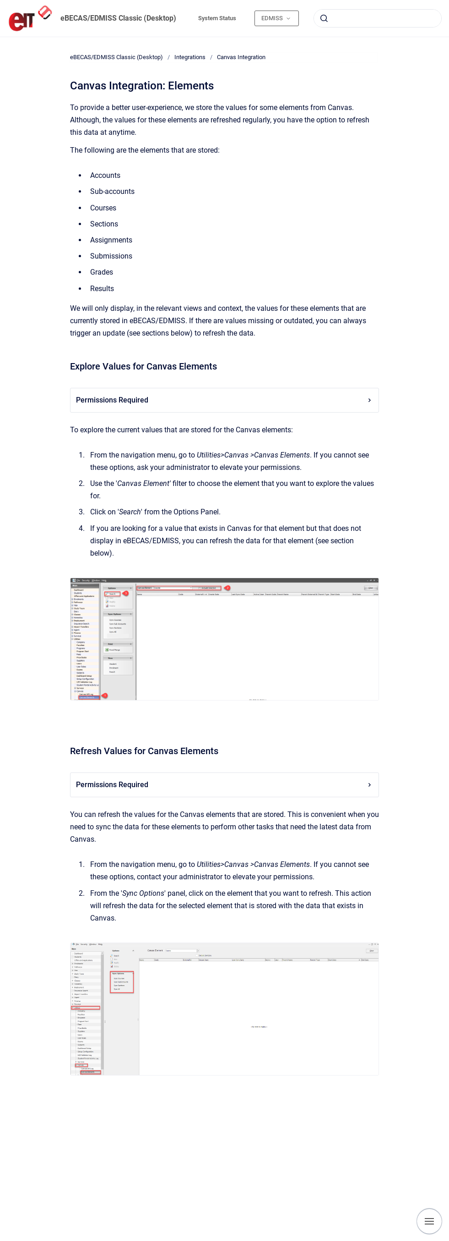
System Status (217, 18)
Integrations (190, 57)
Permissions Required (224, 400)
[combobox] (377, 18)
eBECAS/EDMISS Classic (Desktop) (118, 18)
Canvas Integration (241, 57)
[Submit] (324, 18)
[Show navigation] (429, 1221)
